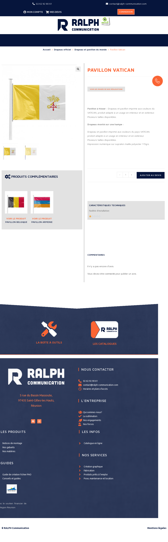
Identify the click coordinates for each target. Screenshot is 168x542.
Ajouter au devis (150, 175)
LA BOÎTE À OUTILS (69, 336)
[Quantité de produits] (126, 175)
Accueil (47, 49)
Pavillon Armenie (41, 222)
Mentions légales (156, 528)
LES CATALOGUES (98, 336)
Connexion (126, 12)
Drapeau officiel (62, 49)
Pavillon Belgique (16, 222)
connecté (110, 273)
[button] (78, 69)
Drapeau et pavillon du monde (90, 49)
